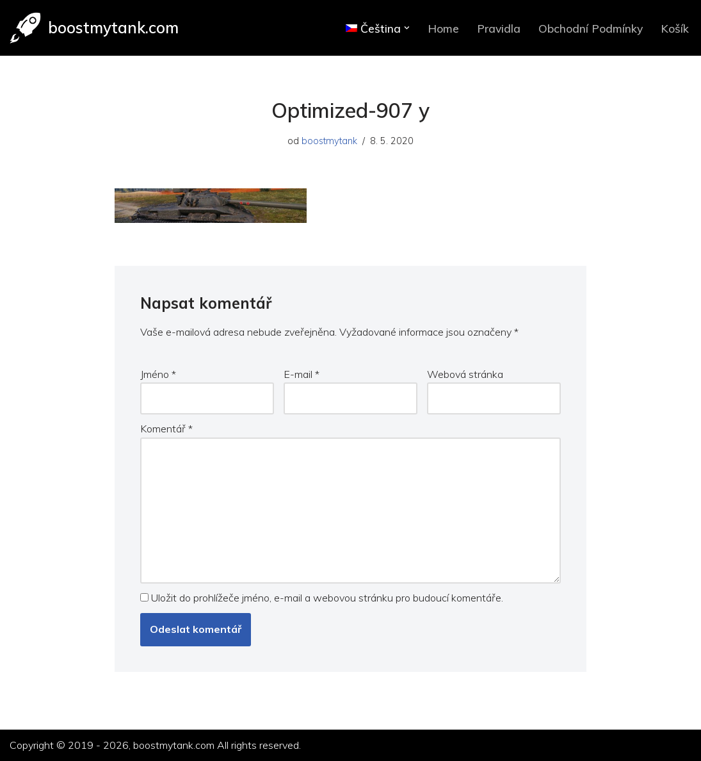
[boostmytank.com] (94, 28)
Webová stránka (465, 374)
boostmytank (329, 141)
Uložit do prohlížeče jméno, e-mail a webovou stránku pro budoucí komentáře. (327, 597)
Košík (675, 28)
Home (443, 28)
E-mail (301, 374)
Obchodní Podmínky (590, 28)
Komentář (166, 428)
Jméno (158, 374)
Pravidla (498, 28)
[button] (407, 28)
